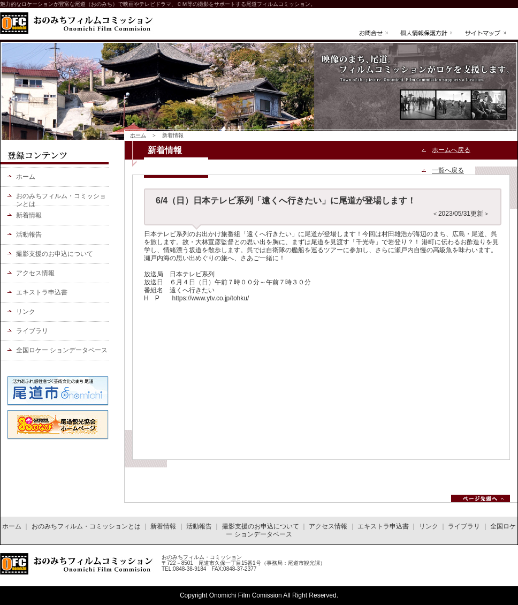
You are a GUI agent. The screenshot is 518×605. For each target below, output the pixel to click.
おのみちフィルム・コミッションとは (61, 199)
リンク (25, 311)
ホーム (138, 135)
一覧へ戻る (448, 170)
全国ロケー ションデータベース (62, 350)
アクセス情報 (35, 273)
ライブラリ (32, 331)
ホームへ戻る (451, 150)
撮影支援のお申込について (54, 254)
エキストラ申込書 (41, 292)
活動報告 (29, 234)
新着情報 (29, 215)
